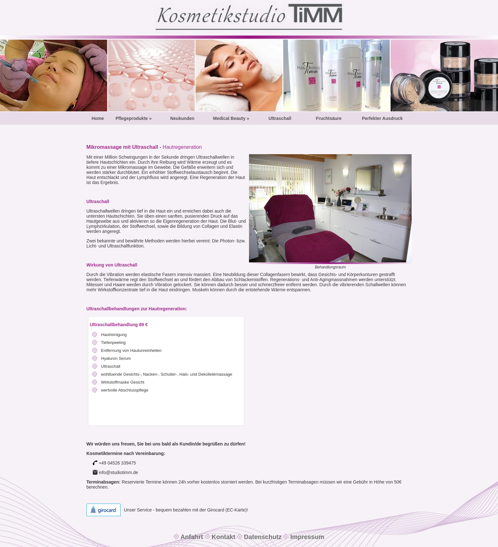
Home (97, 118)
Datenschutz (261, 536)
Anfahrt (191, 536)
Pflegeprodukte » (134, 118)
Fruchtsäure (328, 118)
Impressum (306, 536)
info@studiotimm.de (118, 472)
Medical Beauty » (231, 118)
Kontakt (222, 536)
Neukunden (182, 118)
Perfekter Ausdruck (382, 118)
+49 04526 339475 (114, 462)
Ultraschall (279, 118)
